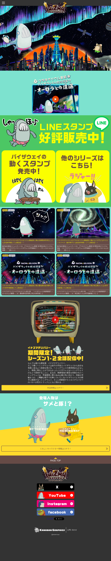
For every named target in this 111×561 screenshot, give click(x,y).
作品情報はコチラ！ (55, 388)
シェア (50, 519)
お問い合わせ (72, 530)
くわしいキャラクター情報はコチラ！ (55, 449)
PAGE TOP (55, 460)
